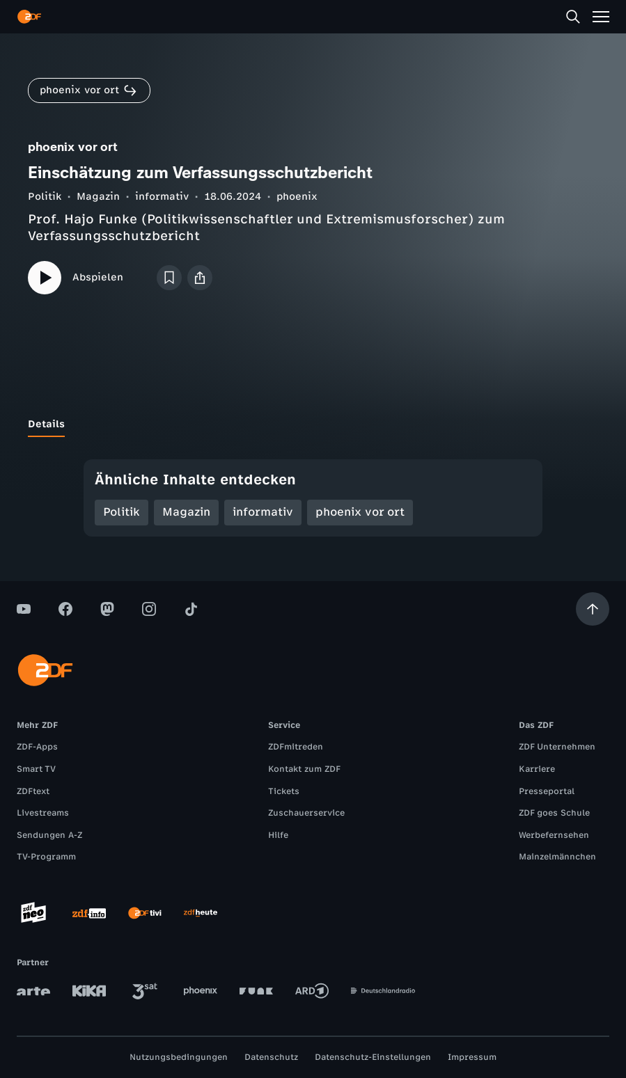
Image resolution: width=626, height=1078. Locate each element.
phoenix (297, 197)
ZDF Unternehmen (557, 747)
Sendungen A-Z (49, 835)
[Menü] (601, 16)
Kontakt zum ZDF (304, 769)
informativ (162, 197)
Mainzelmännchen (557, 857)
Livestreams (43, 813)
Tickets (283, 791)
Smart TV (36, 769)
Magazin (98, 197)
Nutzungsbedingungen (179, 1057)
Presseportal (546, 791)
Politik (44, 197)
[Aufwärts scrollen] (592, 609)
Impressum (472, 1057)
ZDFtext (33, 791)
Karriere (537, 769)
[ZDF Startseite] (29, 16)
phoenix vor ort (360, 511)
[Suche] (573, 16)
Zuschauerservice (306, 813)
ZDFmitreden (295, 747)
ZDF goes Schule (554, 813)
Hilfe (278, 835)
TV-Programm (46, 857)
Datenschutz (271, 1057)
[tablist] (313, 424)
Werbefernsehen (554, 835)
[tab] (46, 424)
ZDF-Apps (37, 747)
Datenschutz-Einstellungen (373, 1057)
